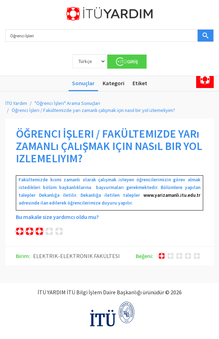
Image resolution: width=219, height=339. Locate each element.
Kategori (113, 83)
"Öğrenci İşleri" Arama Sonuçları (67, 103)
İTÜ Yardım (16, 103)
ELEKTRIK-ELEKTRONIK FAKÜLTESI (76, 255)
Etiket (140, 83)
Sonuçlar (83, 83)
